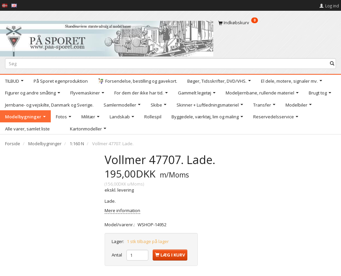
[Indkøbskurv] (277, 22)
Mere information (122, 210)
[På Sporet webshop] (106, 37)
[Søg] (332, 63)
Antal (117, 255)
